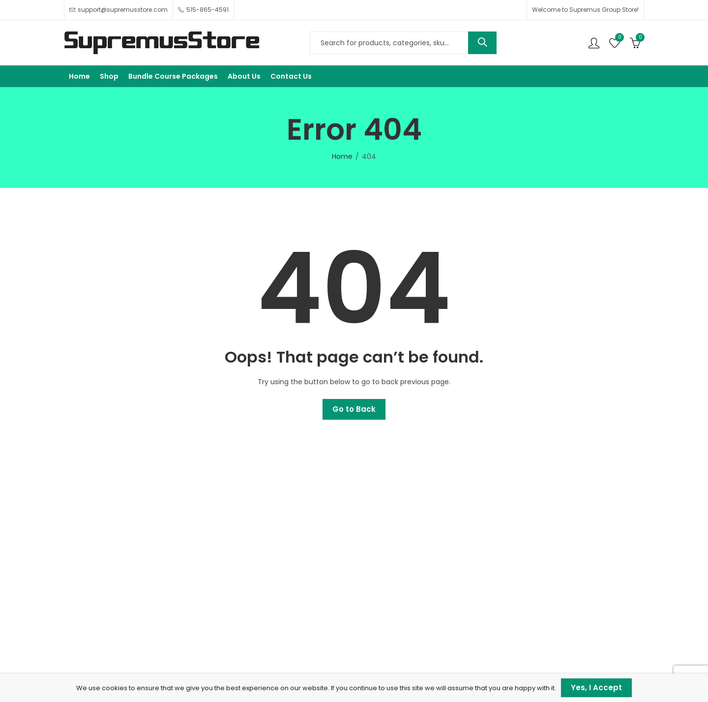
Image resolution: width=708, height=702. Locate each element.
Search (482, 42)
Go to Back (354, 409)
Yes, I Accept (596, 687)
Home (342, 156)
